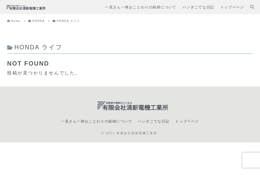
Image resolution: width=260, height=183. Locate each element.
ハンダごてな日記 (154, 121)
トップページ (187, 121)
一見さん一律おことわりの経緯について (96, 121)
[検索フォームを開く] (252, 7)
